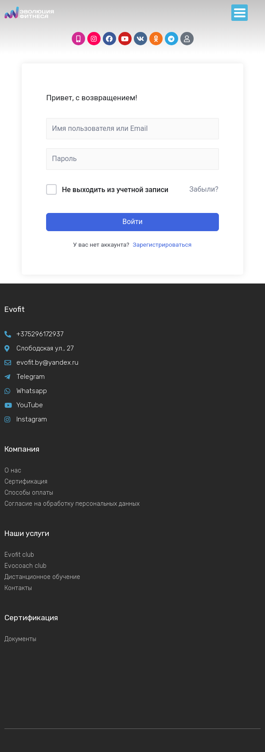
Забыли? (203, 189)
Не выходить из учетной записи (115, 189)
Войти (132, 221)
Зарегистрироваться (162, 244)
